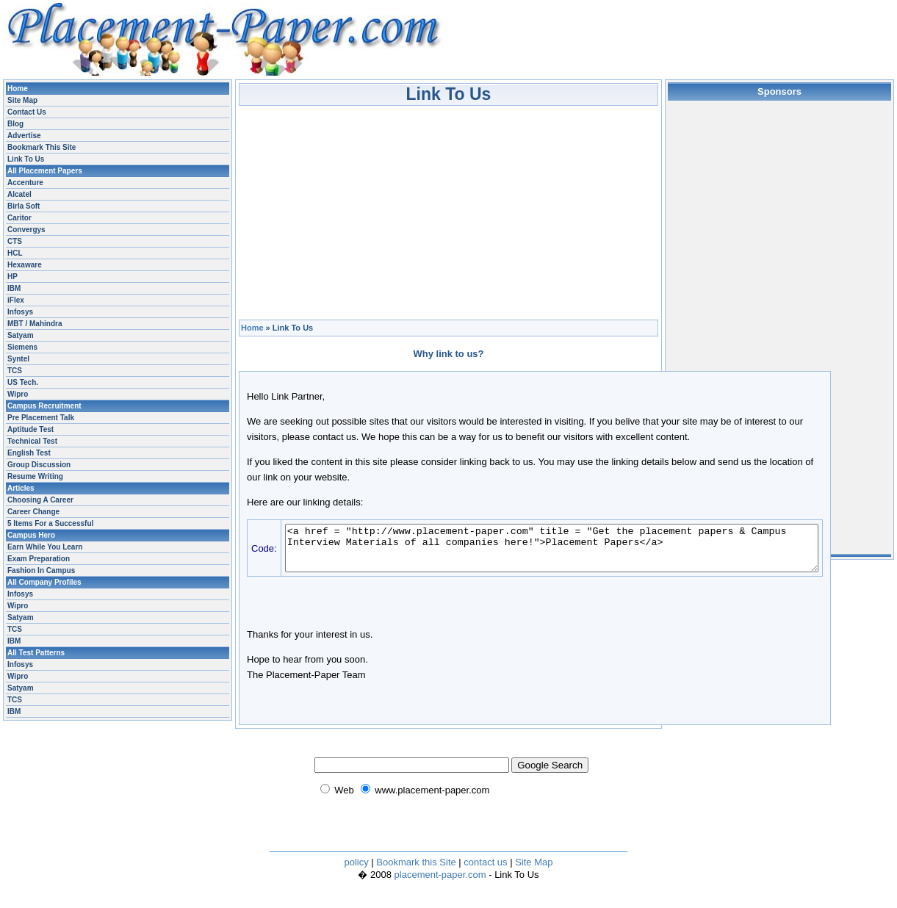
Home (252, 327)
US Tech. (22, 382)
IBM (14, 288)
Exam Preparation (38, 559)
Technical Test (32, 441)
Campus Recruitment (44, 406)
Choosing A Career (40, 500)
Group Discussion (39, 465)
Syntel (18, 359)
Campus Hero (31, 535)
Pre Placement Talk (40, 418)
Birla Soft (23, 206)
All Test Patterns (36, 653)
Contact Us (26, 112)
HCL (15, 253)
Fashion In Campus (41, 570)
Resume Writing (35, 476)
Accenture (25, 183)
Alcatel (19, 194)
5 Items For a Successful (50, 523)
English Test (29, 453)
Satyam (20, 335)
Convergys (26, 230)
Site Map (22, 100)
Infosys (20, 312)
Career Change (33, 512)
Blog (15, 124)
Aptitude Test (30, 429)
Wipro (17, 394)
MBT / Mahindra (34, 324)
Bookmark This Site (41, 147)
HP (12, 277)
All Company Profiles (44, 582)
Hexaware (24, 265)
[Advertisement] (448, 208)
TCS (14, 371)
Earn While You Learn (44, 547)
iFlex (15, 300)
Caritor (19, 218)
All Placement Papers (44, 171)
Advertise (24, 135)
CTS (14, 241)
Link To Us (25, 159)
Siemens (22, 347)
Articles (21, 488)
